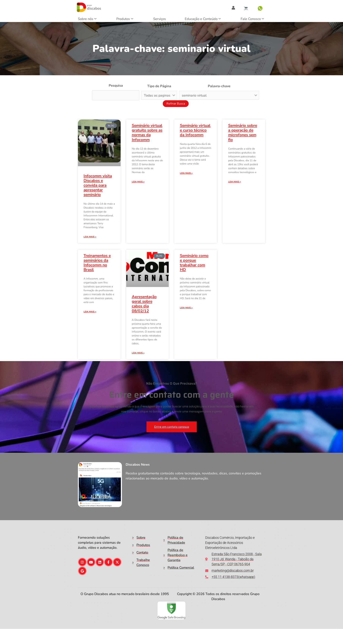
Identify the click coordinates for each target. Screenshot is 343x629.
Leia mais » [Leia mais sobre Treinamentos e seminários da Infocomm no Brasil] (90, 311)
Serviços (159, 19)
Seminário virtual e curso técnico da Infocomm (195, 130)
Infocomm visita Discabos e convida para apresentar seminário (98, 185)
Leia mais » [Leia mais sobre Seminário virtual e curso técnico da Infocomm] (186, 173)
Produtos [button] (124, 18)
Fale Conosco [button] (252, 18)
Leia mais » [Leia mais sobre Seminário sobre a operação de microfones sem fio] (234, 181)
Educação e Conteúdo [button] (203, 18)
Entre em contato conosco (171, 426)
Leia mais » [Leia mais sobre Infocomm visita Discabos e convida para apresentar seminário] (90, 236)
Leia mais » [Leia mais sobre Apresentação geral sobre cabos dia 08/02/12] (138, 352)
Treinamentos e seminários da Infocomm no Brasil (97, 262)
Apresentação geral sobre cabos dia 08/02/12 (144, 303)
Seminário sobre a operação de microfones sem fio (242, 132)
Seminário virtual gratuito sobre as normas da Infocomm (147, 132)
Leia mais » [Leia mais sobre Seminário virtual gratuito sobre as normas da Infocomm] (138, 181)
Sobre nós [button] (87, 18)
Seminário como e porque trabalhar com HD (194, 262)
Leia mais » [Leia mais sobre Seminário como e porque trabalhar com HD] (186, 307)
